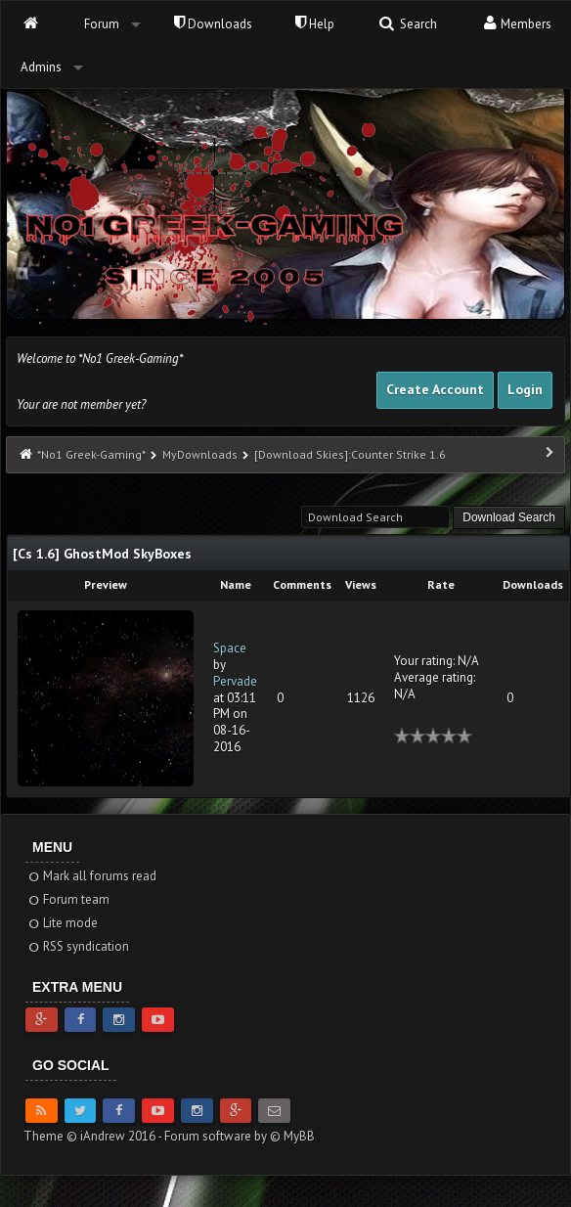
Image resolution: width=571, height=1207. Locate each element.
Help (314, 24)
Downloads (213, 24)
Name (235, 584)
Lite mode (62, 923)
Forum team (68, 899)
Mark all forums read (91, 876)
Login (525, 389)
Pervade (235, 681)
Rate (441, 584)
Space (229, 648)
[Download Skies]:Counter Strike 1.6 (350, 454)
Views (360, 584)
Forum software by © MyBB (239, 1136)
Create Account (435, 389)
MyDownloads (200, 454)
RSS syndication (77, 946)
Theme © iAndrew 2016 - (93, 1136)
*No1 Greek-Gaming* (91, 454)
